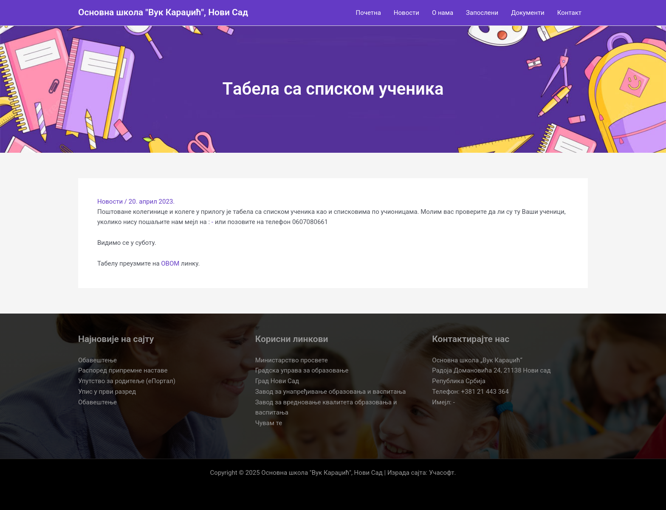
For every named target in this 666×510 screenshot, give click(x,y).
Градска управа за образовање (302, 370)
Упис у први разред (107, 391)
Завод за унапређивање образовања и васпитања (330, 391)
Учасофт (441, 472)
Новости (110, 201)
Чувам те (268, 423)
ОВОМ (170, 263)
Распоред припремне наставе (122, 370)
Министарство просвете (291, 360)
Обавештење (97, 360)
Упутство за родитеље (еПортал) (126, 381)
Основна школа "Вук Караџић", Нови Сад (163, 12)
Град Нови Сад (277, 381)
